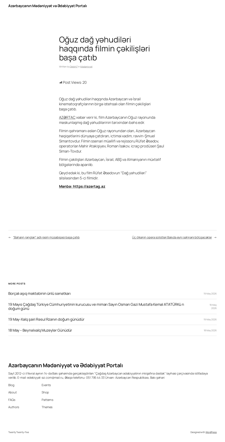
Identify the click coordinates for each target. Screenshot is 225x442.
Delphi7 (73, 66)
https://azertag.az (89, 186)
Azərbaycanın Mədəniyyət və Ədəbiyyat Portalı (47, 5)
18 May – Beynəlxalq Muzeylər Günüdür (40, 330)
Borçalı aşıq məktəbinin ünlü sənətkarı (39, 293)
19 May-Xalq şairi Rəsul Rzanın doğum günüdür (46, 319)
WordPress (211, 432)
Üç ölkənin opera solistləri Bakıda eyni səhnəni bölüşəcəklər (172, 237)
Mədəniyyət (86, 66)
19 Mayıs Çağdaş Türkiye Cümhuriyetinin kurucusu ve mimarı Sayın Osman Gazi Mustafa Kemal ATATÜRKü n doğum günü (96, 306)
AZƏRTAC (67, 117)
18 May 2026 (210, 330)
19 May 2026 (210, 293)
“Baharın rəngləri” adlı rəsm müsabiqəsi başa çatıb (46, 237)
